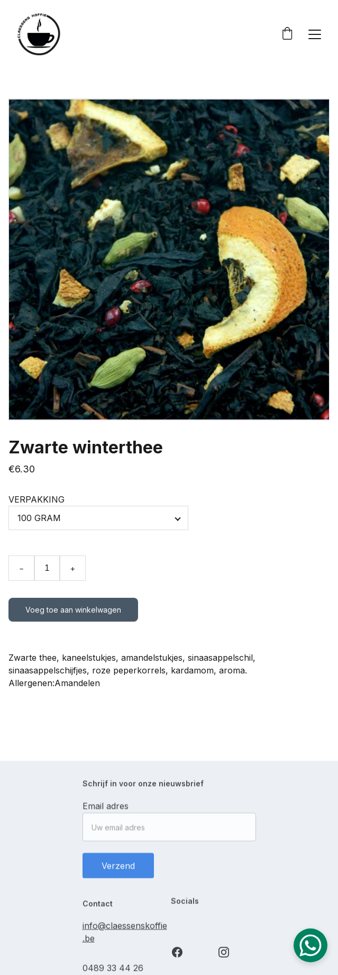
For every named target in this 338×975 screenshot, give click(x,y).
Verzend (118, 869)
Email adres (106, 809)
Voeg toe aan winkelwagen (73, 609)
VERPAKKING (36, 499)
